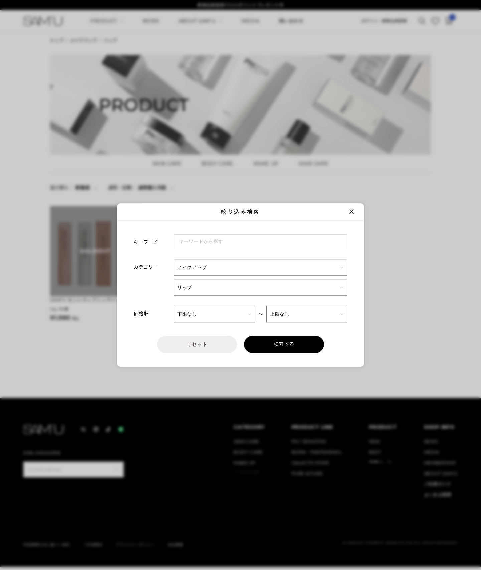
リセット (197, 344)
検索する (284, 344)
